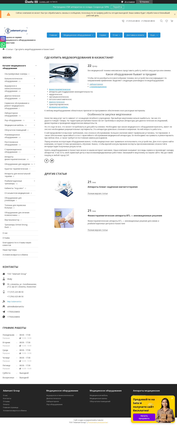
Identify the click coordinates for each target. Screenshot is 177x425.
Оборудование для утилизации (13, 199)
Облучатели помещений (15, 130)
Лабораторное (52, 401)
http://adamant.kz (14, 301)
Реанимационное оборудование (12, 136)
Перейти (117, 6)
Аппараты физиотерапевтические (15, 158)
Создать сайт (44, 2)
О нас (115, 35)
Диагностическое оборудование (12, 97)
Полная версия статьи (98, 193)
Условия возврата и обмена (15, 254)
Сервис (103, 35)
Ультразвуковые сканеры (16, 74)
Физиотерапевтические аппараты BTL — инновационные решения (125, 215)
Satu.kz (100, 420)
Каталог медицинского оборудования (14, 66)
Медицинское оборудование (77, 35)
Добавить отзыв (166, 21)
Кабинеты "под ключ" (14, 188)
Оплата (6, 404)
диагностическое (56, 102)
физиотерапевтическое (59, 89)
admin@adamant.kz (15, 306)
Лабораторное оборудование (11, 114)
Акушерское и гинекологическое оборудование (13, 88)
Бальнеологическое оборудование (13, 79)
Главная (53, 35)
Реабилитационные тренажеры (13, 182)
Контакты (7, 398)
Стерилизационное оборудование (13, 150)
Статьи (9, 49)
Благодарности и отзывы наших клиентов (17, 243)
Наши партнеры (10, 250)
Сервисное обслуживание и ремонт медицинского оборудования (17, 105)
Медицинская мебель (14, 125)
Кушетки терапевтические (16, 169)
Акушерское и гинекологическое (60, 395)
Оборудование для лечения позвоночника (17, 213)
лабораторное (96, 84)
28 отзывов (129, 2)
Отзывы (6, 238)
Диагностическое (53, 398)
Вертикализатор (12, 220)
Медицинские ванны (98, 398)
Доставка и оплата (135, 35)
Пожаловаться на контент (98, 422)
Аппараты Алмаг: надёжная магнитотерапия (113, 186)
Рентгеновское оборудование (11, 143)
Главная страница (10, 407)
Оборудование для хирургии (17, 164)
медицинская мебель (58, 107)
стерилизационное (98, 86)
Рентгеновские (139, 395)
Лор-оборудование (13, 120)
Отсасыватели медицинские (17, 193)
